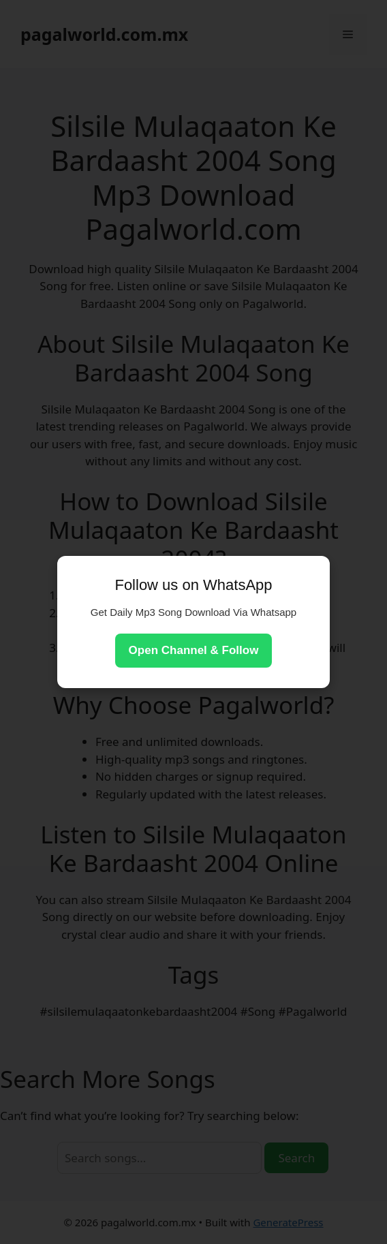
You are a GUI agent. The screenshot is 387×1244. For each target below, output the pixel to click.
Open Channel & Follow (194, 650)
